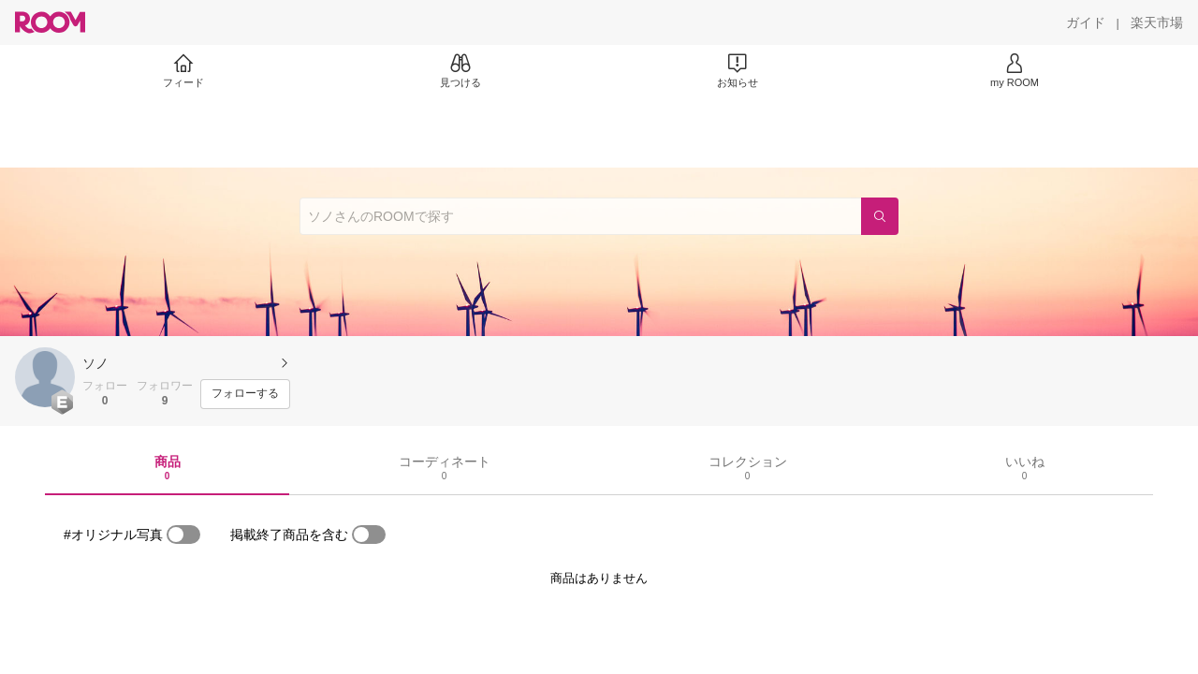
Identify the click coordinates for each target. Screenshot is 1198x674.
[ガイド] (1085, 22)
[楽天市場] (1157, 22)
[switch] (183, 534)
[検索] (879, 216)
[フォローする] (245, 394)
